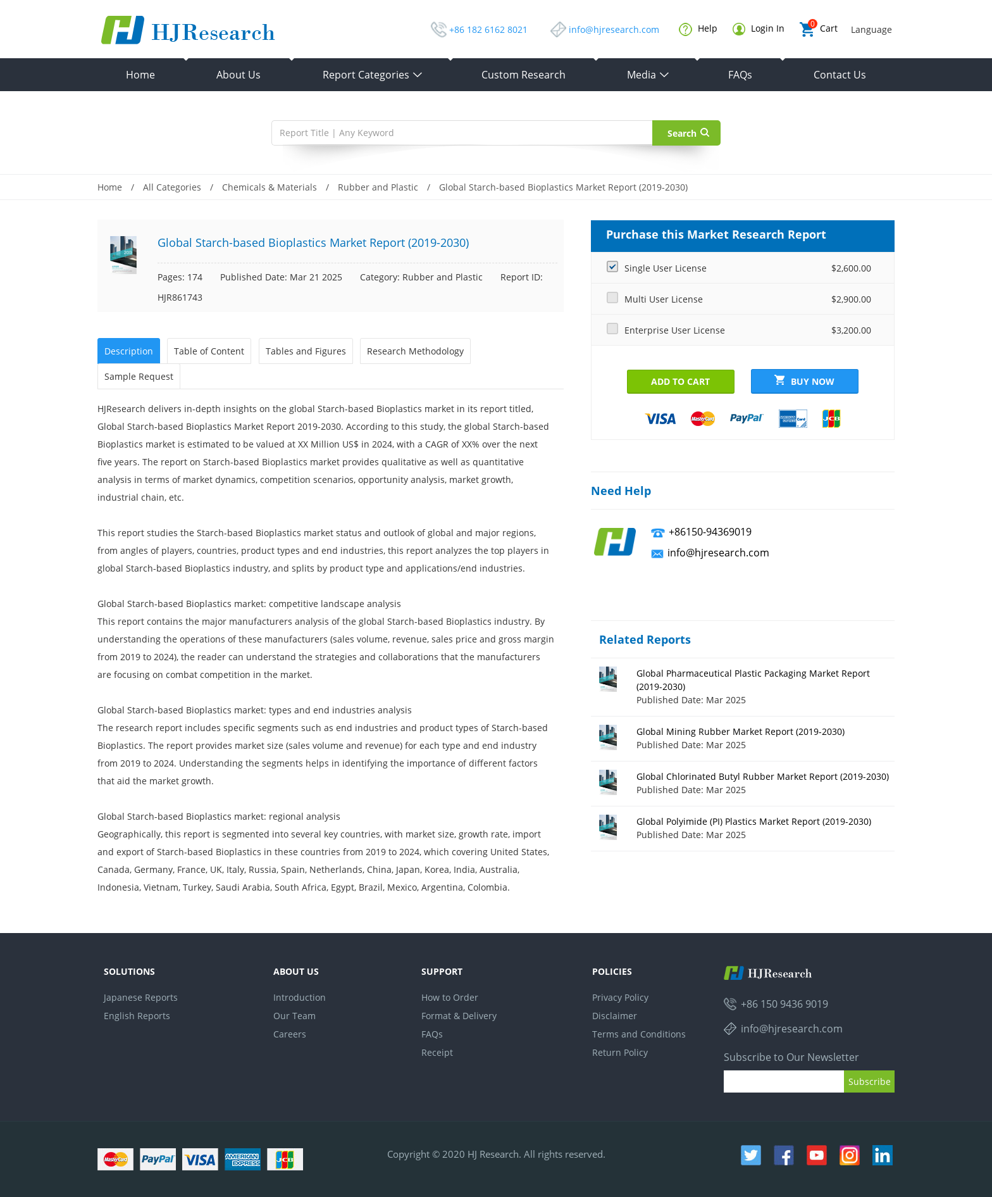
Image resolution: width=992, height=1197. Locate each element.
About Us (238, 75)
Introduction (299, 997)
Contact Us (840, 75)
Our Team (294, 1016)
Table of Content (209, 351)
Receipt (437, 1052)
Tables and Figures (306, 351)
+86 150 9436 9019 (784, 1004)
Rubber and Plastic (378, 187)
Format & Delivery (459, 1016)
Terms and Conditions (639, 1034)
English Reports (137, 1016)
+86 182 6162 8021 (488, 29)
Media (648, 75)
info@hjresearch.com (614, 29)
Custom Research (523, 75)
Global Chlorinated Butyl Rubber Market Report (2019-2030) (762, 776)
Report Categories (373, 75)
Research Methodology (415, 351)
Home (140, 75)
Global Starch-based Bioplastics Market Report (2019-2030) (563, 187)
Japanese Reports (141, 997)
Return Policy (620, 1052)
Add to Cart (680, 381)
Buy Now (804, 381)
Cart (819, 29)
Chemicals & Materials (269, 187)
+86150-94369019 (710, 532)
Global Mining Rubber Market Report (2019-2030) (740, 731)
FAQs (740, 75)
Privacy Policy (620, 997)
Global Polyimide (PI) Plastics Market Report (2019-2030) (753, 821)
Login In (758, 28)
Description (128, 351)
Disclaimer (614, 1016)
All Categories (172, 187)
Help (698, 29)
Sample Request (138, 376)
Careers (289, 1034)
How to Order (449, 997)
